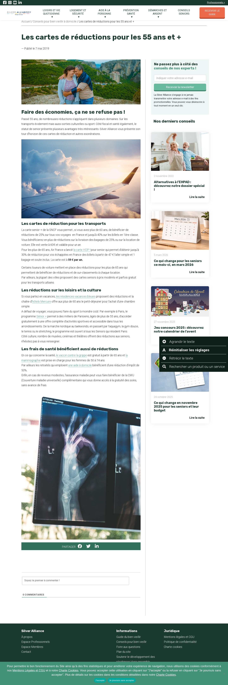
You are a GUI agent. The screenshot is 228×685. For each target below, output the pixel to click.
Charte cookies (173, 646)
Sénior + (41, 316)
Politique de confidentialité (180, 641)
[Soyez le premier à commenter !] (75, 581)
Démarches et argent (157, 12)
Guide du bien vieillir (128, 637)
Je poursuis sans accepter (121, 680)
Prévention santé (131, 12)
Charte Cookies (68, 670)
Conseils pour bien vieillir (131, 641)
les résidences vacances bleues (75, 296)
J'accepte (99, 680)
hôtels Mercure (41, 301)
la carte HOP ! (81, 249)
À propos (26, 637)
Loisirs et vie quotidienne (51, 12)
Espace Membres (32, 646)
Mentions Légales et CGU (29, 670)
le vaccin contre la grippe (71, 355)
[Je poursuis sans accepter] (224, 673)
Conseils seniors (184, 12)
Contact (26, 651)
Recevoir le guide (212, 12)
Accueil (26, 21)
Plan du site (123, 651)
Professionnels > (216, 2)
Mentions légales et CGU (179, 637)
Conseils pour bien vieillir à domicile (54, 21)
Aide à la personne (104, 12)
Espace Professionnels (35, 641)
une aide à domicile (80, 365)
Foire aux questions (128, 646)
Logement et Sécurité (78, 12)
